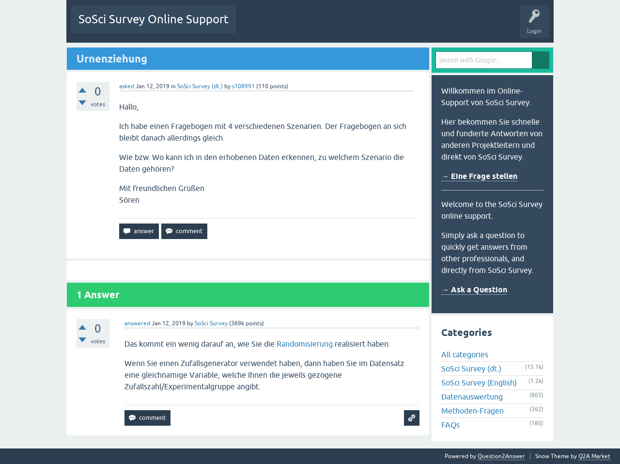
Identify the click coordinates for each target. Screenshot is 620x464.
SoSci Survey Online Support (153, 19)
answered (137, 323)
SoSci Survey (211, 323)
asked (126, 86)
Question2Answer (501, 456)
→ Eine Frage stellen (479, 176)
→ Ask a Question (474, 289)
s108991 (243, 86)
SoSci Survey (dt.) (200, 86)
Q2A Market (594, 456)
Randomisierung (305, 343)
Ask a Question (405, 26)
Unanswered (297, 26)
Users (364, 26)
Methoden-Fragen (472, 410)
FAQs (450, 424)
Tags (334, 26)
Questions (256, 26)
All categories (464, 354)
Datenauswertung (472, 396)
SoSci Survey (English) (479, 382)
